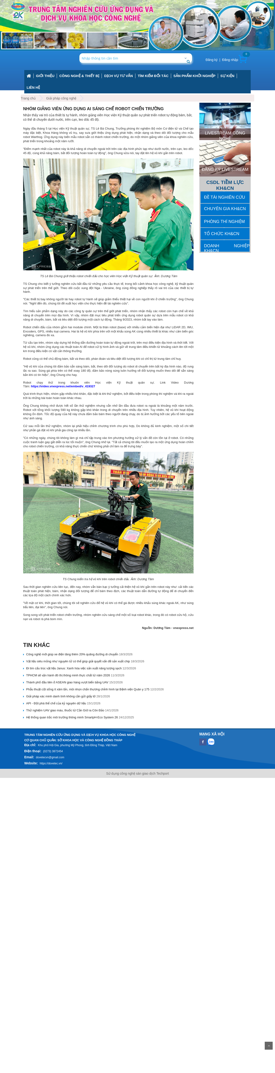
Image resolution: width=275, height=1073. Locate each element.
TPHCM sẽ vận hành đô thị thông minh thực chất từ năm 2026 (68, 675)
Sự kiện (227, 76)
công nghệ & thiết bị (79, 76)
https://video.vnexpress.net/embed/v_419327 (63, 386)
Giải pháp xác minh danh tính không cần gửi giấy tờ (60, 696)
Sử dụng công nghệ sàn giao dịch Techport (137, 773)
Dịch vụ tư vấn (118, 76)
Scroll (269, 1046)
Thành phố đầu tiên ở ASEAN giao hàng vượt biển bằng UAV (67, 682)
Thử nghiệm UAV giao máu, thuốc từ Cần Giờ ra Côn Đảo (65, 710)
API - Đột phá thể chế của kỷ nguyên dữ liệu (56, 703)
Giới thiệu (45, 76)
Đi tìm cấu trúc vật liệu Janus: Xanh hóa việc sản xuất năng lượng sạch (74, 668)
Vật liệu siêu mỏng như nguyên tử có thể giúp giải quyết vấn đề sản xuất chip (78, 661)
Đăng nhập (230, 60)
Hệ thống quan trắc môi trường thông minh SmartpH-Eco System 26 (72, 717)
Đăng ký (212, 60)
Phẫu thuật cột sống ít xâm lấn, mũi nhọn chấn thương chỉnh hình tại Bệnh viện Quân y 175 (87, 689)
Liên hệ (33, 87)
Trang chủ (28, 98)
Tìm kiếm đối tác (153, 76)
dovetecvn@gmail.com (50, 757)
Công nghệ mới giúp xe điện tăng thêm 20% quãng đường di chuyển (72, 654)
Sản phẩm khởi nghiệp (194, 76)
